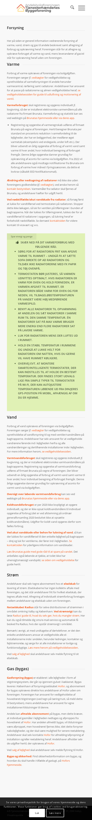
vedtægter (38, 77)
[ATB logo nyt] (38, 8)
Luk (37, 813)
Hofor (61, 686)
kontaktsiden (57, 220)
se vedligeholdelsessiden (56, 451)
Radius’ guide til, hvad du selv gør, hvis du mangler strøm (46, 615)
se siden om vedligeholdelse (58, 560)
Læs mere (55, 813)
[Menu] (79, 8)
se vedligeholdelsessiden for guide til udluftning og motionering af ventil (44, 94)
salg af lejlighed (21, 654)
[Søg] (70, 8)
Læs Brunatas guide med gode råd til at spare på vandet (39, 551)
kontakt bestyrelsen (18, 189)
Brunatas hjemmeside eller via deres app (50, 118)
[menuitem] (70, 8)
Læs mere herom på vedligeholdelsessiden (53, 647)
